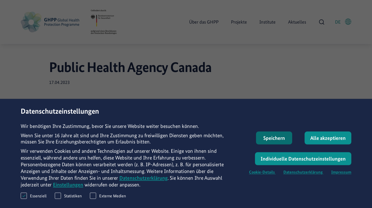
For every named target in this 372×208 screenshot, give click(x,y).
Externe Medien (108, 199)
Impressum (341, 175)
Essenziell (34, 199)
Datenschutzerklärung (143, 181)
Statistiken (68, 199)
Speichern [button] (274, 141)
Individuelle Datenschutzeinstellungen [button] (303, 162)
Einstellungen (68, 188)
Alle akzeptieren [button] (328, 141)
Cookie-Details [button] (262, 175)
